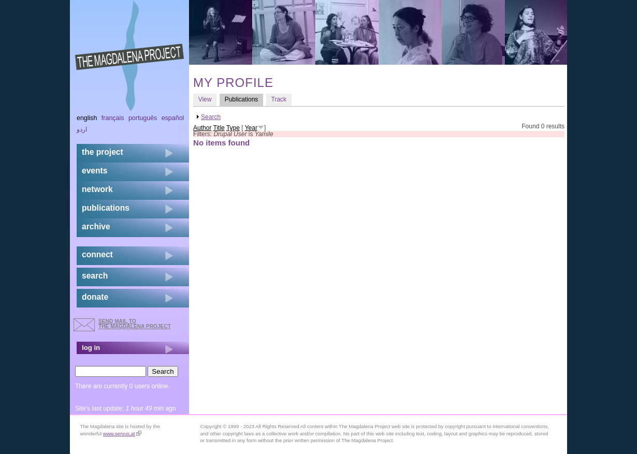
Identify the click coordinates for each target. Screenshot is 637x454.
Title (219, 127)
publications (105, 207)
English (87, 118)
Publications (244, 99)
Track (279, 99)
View (205, 99)
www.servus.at (122, 433)
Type (233, 127)
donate (95, 296)
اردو (82, 129)
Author (202, 127)
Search (211, 117)
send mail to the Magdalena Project (134, 323)
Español (173, 118)
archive (96, 226)
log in (91, 348)
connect (97, 254)
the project (102, 152)
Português (142, 118)
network (97, 189)
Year (251, 127)
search (95, 275)
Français (113, 118)
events (94, 170)
